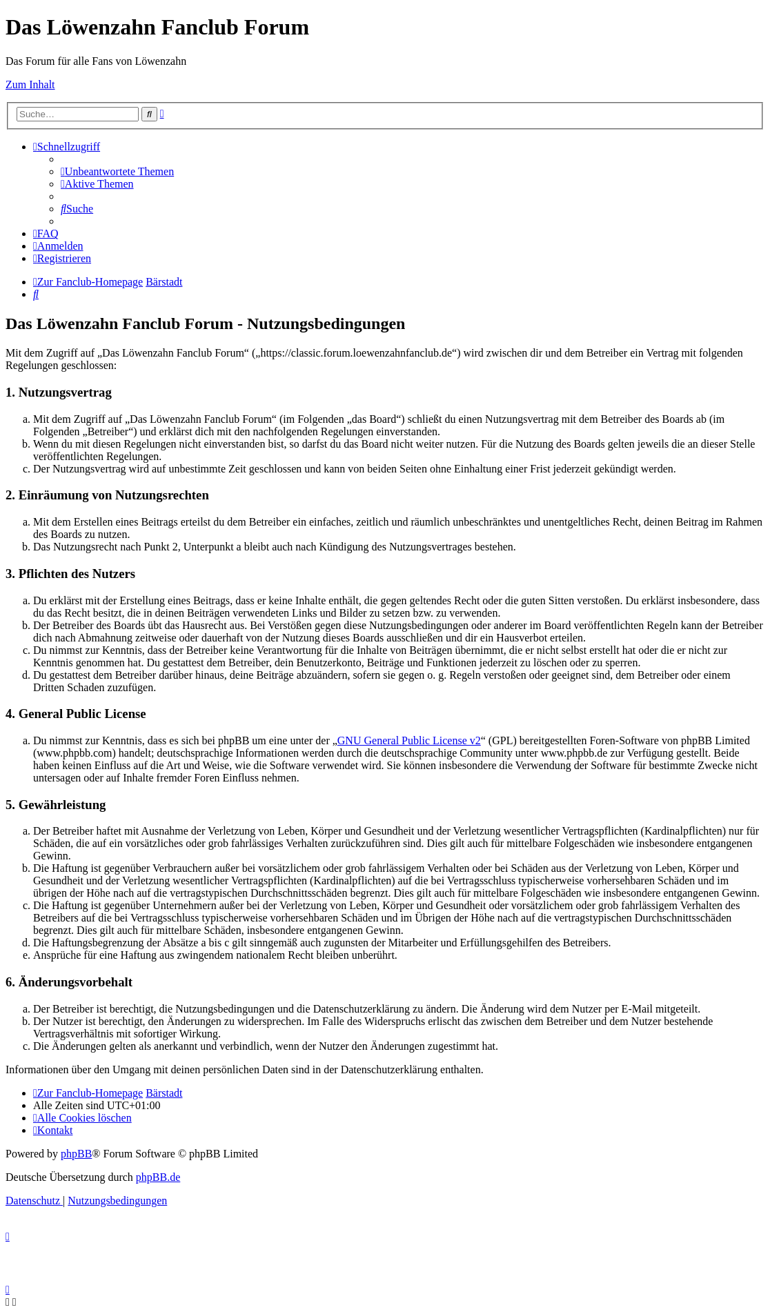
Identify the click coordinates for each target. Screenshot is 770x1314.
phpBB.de (158, 1177)
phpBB (76, 1153)
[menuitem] (117, 171)
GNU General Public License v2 (409, 740)
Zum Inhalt (30, 84)
